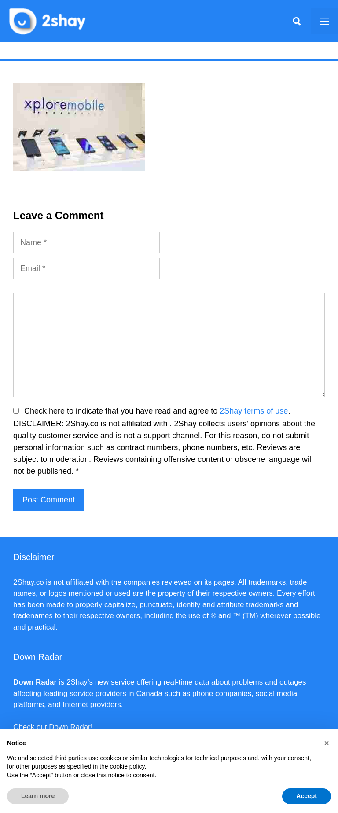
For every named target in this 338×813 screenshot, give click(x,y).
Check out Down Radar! (52, 727)
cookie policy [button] (127, 766)
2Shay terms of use (254, 410)
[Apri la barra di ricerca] (296, 21)
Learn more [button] (38, 795)
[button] (327, 743)
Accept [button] (306, 795)
